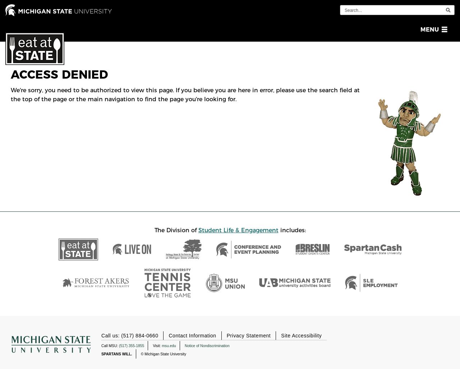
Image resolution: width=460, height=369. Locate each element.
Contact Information (192, 335)
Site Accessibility (301, 335)
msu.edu (169, 345)
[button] (432, 29)
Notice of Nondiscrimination (207, 345)
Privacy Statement (249, 335)
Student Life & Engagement (238, 230)
